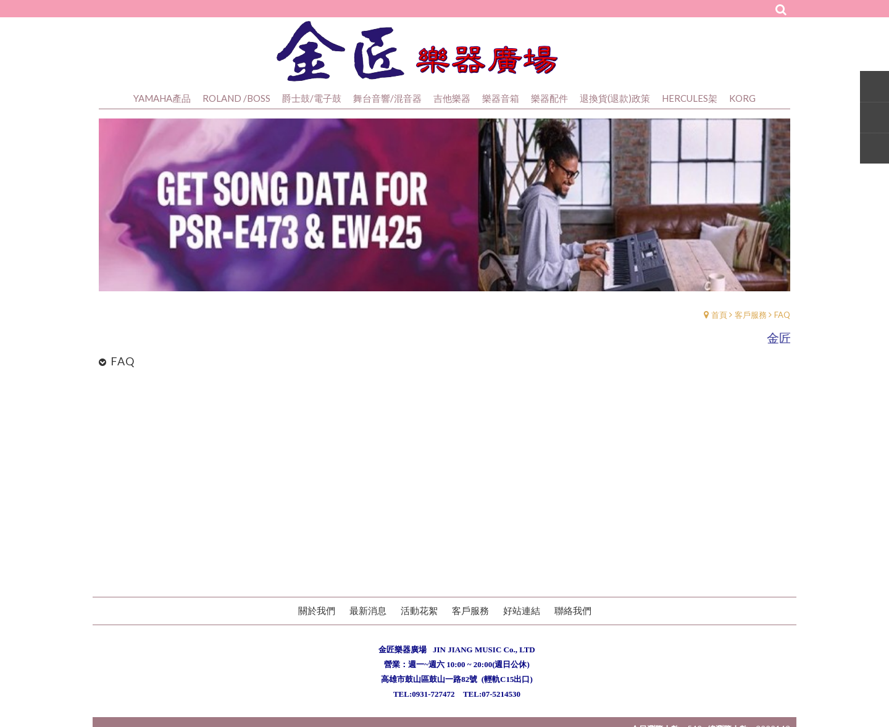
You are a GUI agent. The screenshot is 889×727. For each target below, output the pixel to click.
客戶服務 (751, 315)
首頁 (719, 315)
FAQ (782, 315)
